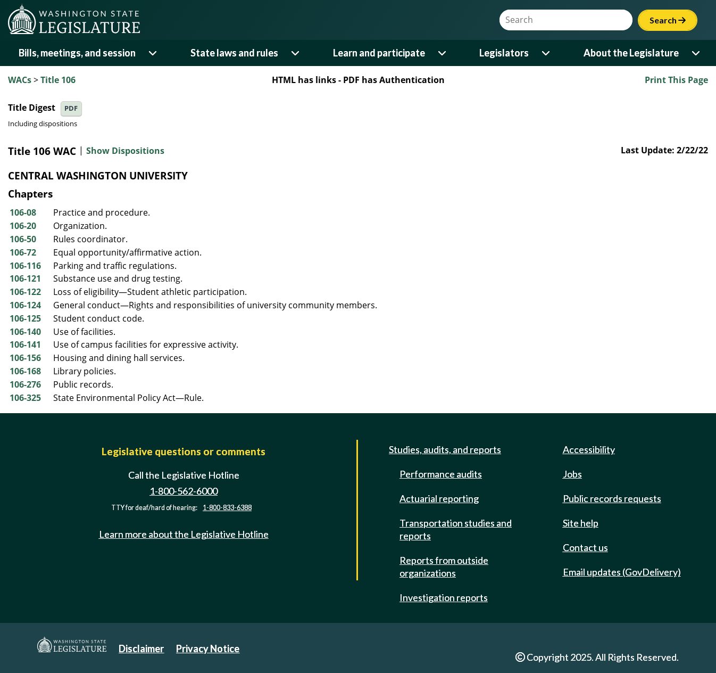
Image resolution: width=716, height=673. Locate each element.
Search (668, 20)
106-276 (25, 384)
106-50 (23, 239)
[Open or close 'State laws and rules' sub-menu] (296, 53)
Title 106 (58, 80)
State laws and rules (234, 53)
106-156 (25, 358)
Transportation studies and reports (455, 529)
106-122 (25, 292)
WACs (19, 80)
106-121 (25, 278)
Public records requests (612, 498)
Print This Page (676, 80)
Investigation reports (443, 597)
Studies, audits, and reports (445, 449)
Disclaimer (141, 648)
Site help (580, 523)
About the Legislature (631, 53)
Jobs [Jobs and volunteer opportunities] (572, 474)
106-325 (25, 398)
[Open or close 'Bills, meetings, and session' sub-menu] (153, 53)
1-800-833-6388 (227, 508)
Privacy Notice (207, 648)
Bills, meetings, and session (77, 53)
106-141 (25, 344)
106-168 (25, 371)
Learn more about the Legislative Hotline (184, 534)
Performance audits (440, 474)
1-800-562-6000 (183, 491)
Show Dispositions (125, 151)
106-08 (23, 212)
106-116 (25, 266)
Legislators (504, 53)
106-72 (23, 252)
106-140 (25, 332)
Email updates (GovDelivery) (622, 572)
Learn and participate (379, 53)
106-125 (25, 318)
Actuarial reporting (439, 498)
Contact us (585, 547)
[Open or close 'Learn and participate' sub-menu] (443, 53)
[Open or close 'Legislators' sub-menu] (546, 53)
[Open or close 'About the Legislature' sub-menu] (696, 53)
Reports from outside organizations (443, 566)
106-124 (25, 305)
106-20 (23, 226)
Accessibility (589, 449)
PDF (71, 108)
